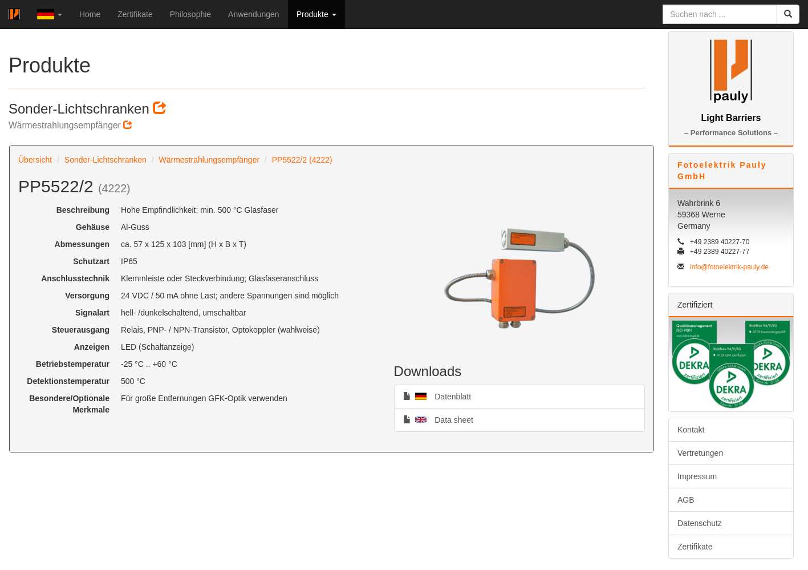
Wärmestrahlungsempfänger (209, 159)
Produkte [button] (316, 14)
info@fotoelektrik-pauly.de (729, 267)
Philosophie (190, 14)
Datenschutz (699, 523)
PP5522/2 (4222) (302, 159)
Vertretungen (700, 453)
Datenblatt (437, 396)
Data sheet (438, 419)
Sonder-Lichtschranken (105, 159)
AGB (686, 499)
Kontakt (690, 429)
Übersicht (35, 159)
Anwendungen (253, 14)
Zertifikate (134, 14)
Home (89, 14)
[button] (50, 14)
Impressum (697, 476)
